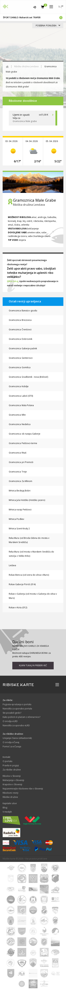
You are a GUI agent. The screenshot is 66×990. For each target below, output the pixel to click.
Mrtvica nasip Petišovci (20, 509)
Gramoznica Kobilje (19, 386)
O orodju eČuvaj (11, 742)
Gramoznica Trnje (18, 471)
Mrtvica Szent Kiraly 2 (19, 528)
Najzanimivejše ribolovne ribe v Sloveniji (23, 788)
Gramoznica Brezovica (20, 320)
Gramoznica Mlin (17, 414)
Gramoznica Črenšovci (20, 329)
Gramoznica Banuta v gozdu (23, 310)
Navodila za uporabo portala (17, 708)
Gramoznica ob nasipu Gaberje (24, 433)
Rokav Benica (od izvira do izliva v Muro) (29, 574)
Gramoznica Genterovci (21, 357)
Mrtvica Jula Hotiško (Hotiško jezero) (27, 500)
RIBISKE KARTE (18, 685)
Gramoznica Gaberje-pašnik (23, 348)
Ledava (12, 565)
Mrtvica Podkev (16, 519)
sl (60, 6)
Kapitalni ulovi (10, 803)
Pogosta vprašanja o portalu (17, 704)
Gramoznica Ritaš (17, 452)
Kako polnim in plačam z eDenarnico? (21, 717)
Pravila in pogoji (11, 765)
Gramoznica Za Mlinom (20, 481)
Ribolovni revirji (10, 792)
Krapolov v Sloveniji (12, 784)
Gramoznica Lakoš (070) (21, 395)
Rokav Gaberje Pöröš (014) (22, 584)
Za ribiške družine (12, 769)
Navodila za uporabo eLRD (16, 725)
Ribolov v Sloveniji (12, 775)
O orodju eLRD (10, 721)
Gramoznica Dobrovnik (20, 338)
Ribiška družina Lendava (26, 66)
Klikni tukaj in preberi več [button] (33, 665)
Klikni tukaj (12, 281)
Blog (5, 807)
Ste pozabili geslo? (12, 712)
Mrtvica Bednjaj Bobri (19, 490)
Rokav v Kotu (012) (18, 607)
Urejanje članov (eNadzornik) (17, 738)
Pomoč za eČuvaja (12, 746)
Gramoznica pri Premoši (21, 462)
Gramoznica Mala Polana (21, 405)
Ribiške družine (10, 797)
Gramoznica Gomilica (19, 367)
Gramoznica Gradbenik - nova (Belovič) (28, 376)
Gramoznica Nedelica (19, 424)
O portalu (7, 761)
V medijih (7, 811)
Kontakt (6, 757)
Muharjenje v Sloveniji (13, 780)
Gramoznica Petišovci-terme (23, 443)
